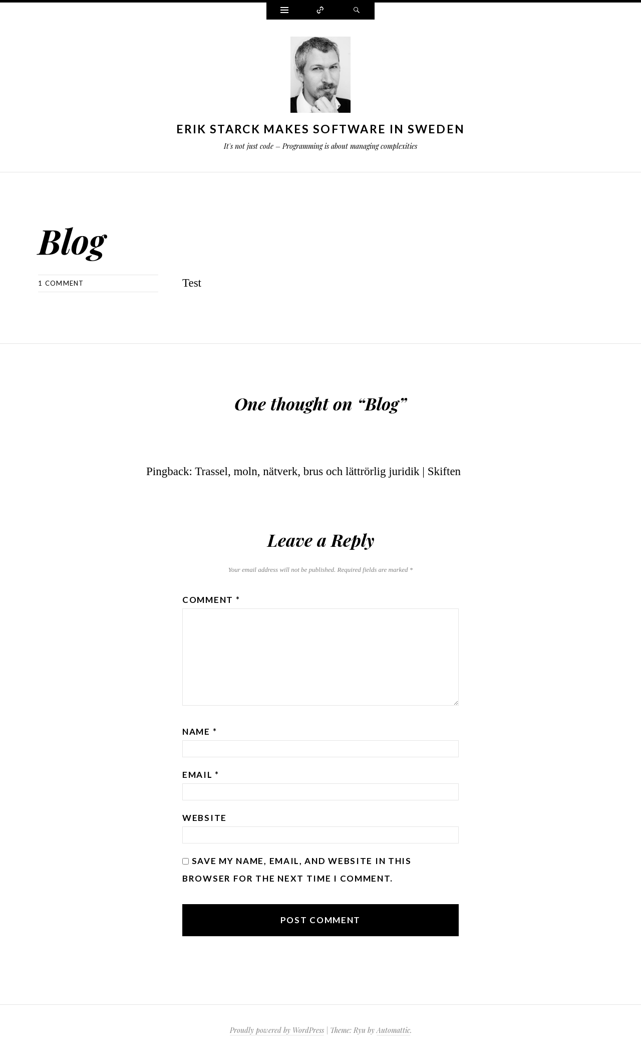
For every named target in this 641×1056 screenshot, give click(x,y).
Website (204, 817)
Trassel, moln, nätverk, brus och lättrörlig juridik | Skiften (328, 471)
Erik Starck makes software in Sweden (320, 129)
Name (199, 731)
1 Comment (61, 283)
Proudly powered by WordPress (277, 1030)
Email (200, 774)
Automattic (393, 1030)
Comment (211, 599)
